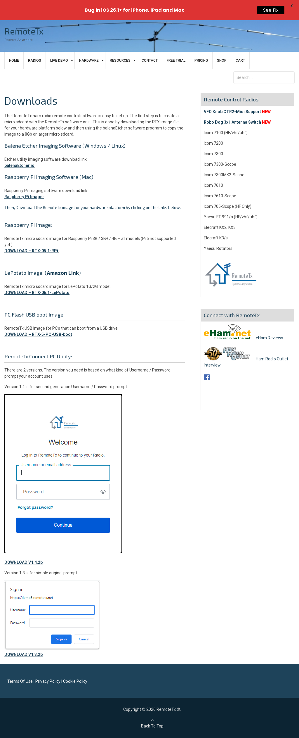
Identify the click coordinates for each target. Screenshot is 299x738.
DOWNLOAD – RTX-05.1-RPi (31, 250)
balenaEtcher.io (19, 165)
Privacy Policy (47, 681)
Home (14, 60)
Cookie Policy (75, 681)
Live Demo (59, 60)
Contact (150, 60)
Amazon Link (63, 272)
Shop (222, 60)
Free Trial (176, 60)
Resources (120, 60)
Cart (240, 60)
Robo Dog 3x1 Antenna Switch (232, 122)
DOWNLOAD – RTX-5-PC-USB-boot (38, 334)
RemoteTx (24, 31)
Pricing (201, 60)
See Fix (271, 10)
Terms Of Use (20, 681)
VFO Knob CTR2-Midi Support (232, 111)
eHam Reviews (243, 338)
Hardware (89, 60)
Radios (34, 60)
